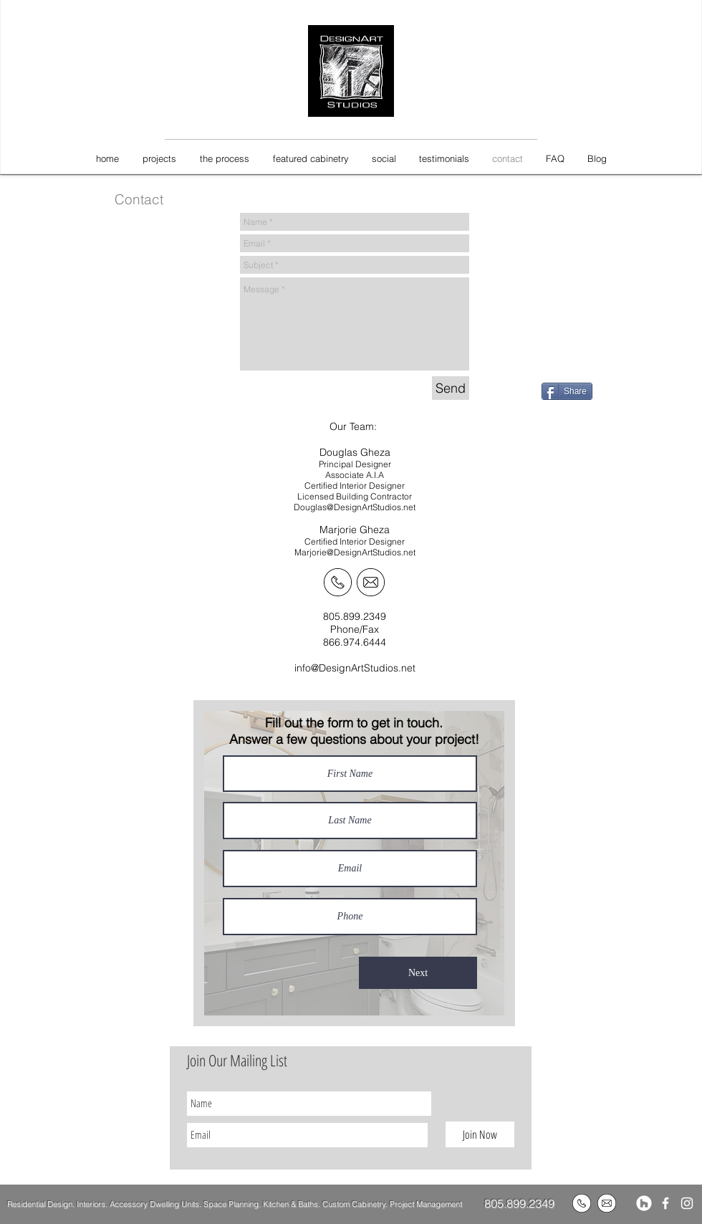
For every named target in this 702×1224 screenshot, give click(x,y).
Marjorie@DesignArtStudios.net (354, 552)
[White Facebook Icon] (665, 1203)
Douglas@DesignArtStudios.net (354, 507)
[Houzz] (644, 1203)
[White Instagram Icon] (687, 1203)
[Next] (418, 973)
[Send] (450, 388)
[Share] (567, 391)
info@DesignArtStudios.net (354, 667)
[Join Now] (480, 1134)
